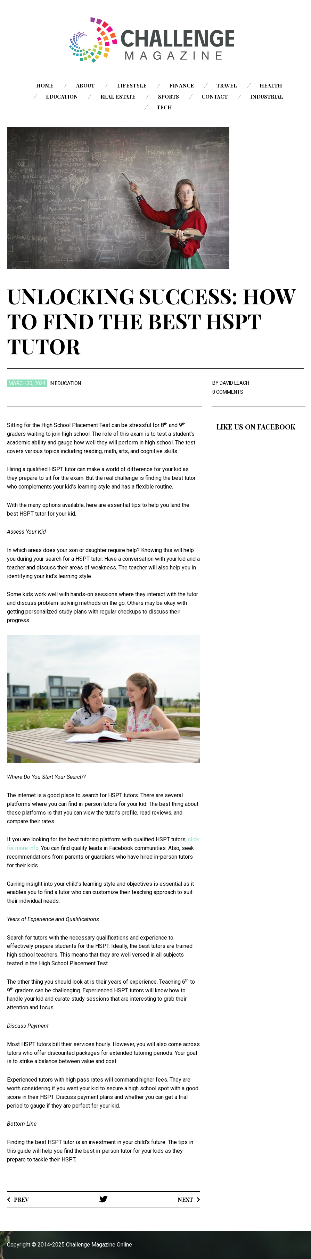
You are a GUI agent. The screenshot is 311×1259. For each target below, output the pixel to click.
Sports (168, 96)
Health (271, 85)
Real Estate (118, 96)
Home (45, 85)
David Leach (234, 383)
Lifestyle (132, 85)
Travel (226, 85)
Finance (181, 85)
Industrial (266, 96)
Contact (215, 96)
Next (185, 1199)
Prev (21, 1199)
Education (62, 96)
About (85, 85)
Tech (164, 107)
